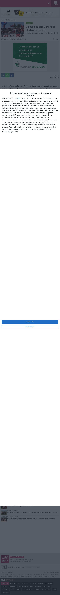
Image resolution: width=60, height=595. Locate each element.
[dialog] (30, 297)
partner (18, 98)
